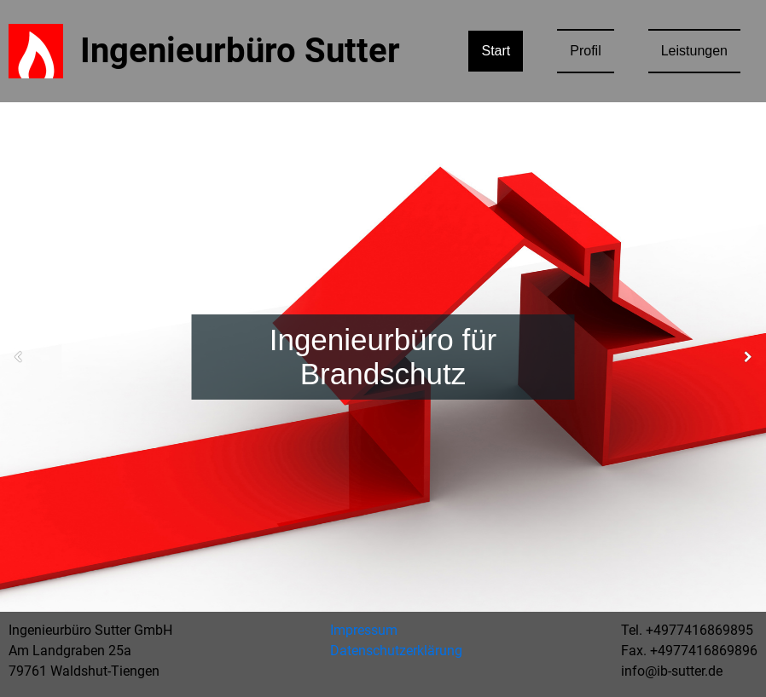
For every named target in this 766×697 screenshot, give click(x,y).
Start (495, 50)
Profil (585, 50)
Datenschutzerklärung (396, 650)
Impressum (364, 630)
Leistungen (694, 50)
